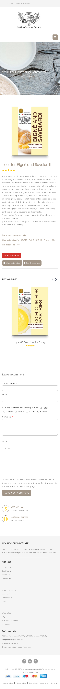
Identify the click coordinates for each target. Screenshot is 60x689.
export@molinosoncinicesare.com (20, 647)
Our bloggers (7, 598)
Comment (7, 417)
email (5, 394)
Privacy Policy (21, 683)
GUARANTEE (17, 506)
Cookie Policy (8, 683)
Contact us (6, 624)
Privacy (5, 441)
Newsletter (25, 3)
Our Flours (6, 575)
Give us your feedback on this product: (20, 407)
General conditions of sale (38, 683)
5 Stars (42, 411)
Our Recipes (6, 578)
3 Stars (19, 411)
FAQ (3, 617)
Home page (6, 567)
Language (8, 3)
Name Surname (10, 383)
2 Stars (8, 411)
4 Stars (30, 411)
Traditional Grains (9, 590)
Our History (6, 571)
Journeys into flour (9, 594)
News (17, 3)
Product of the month (10, 620)
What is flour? (7, 613)
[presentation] (30, 469)
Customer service (19, 517)
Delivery (54, 683)
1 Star (44, 408)
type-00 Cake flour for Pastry (30, 342)
